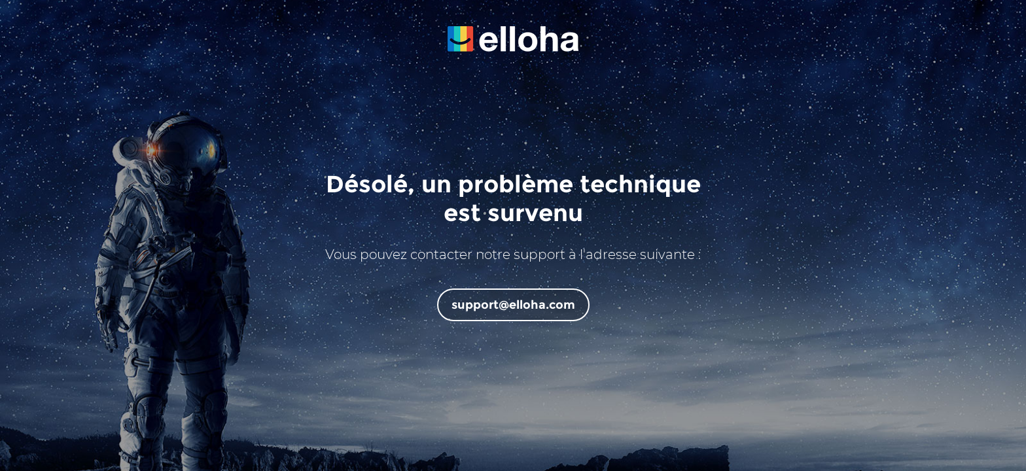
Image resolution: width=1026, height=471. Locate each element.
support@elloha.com (513, 305)
